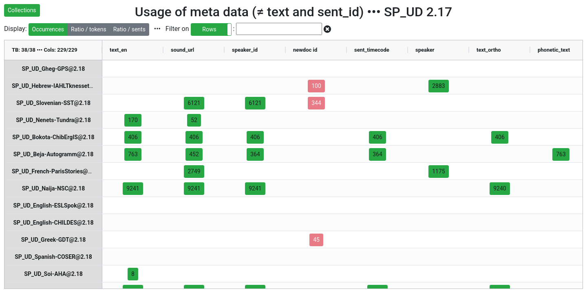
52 (194, 120)
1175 (438, 171)
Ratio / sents (129, 29)
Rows (209, 29)
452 (194, 154)
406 (133, 137)
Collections (22, 10)
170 (133, 120)
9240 (499, 188)
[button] (211, 29)
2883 (438, 86)
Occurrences (48, 29)
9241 (132, 188)
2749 (194, 171)
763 (133, 154)
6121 (194, 103)
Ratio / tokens (88, 29)
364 (255, 154)
